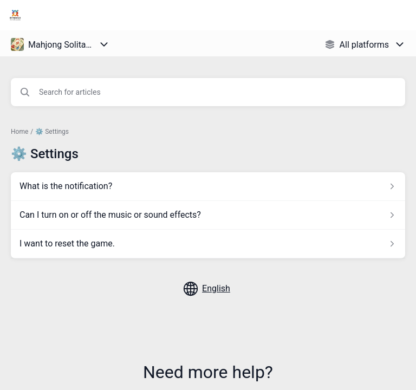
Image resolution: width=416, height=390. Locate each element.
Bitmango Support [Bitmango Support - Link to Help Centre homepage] (75, 15)
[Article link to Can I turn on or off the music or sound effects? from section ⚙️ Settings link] (208, 215)
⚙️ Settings (52, 131)
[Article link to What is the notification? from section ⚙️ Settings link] (208, 186)
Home (19, 131)
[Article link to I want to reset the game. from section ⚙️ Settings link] (208, 243)
